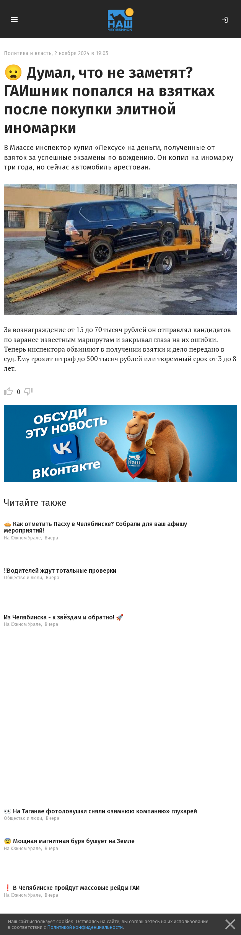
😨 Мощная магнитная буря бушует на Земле (69, 841)
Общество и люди (23, 577)
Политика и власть (28, 53)
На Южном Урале (22, 538)
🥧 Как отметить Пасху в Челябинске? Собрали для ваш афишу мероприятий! (95, 527)
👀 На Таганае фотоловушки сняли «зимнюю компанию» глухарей (100, 811)
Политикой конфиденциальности (85, 927)
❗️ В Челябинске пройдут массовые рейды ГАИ (72, 888)
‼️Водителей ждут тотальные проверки (60, 570)
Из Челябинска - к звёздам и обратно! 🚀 (64, 617)
